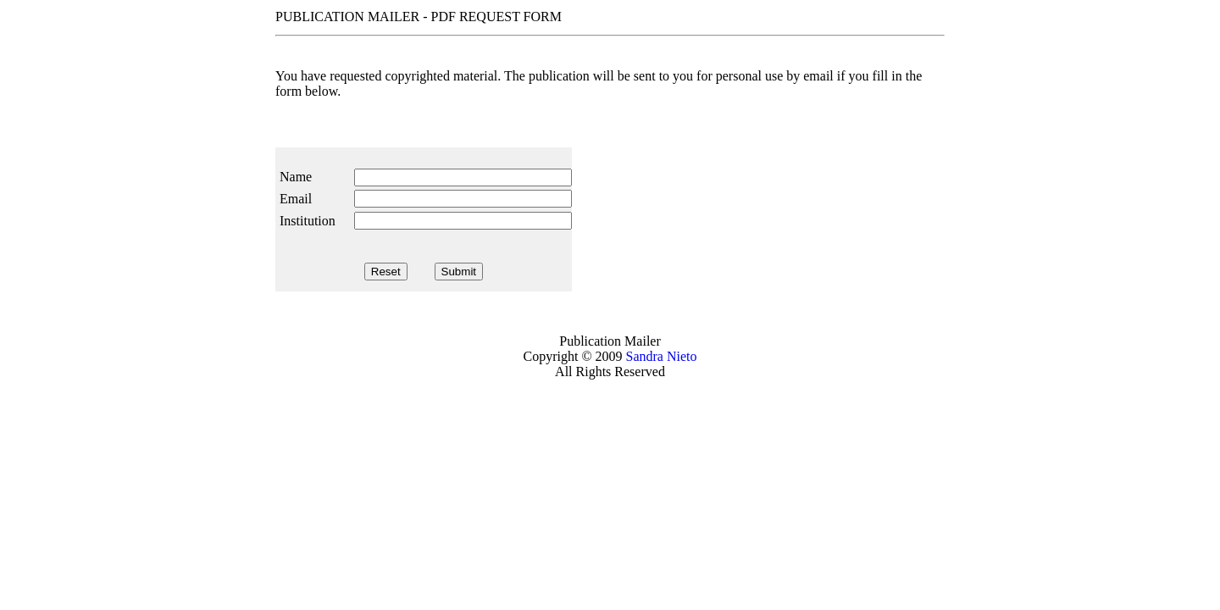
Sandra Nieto (661, 356)
